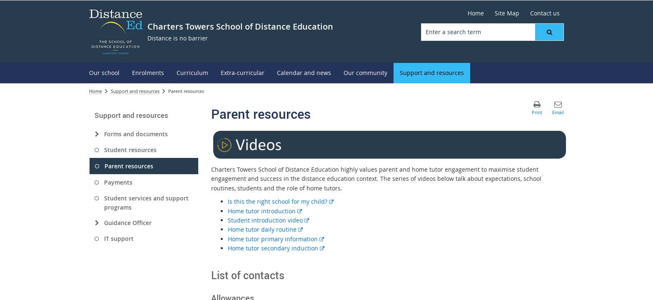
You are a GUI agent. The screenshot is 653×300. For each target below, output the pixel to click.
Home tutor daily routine (265, 229)
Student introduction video (268, 220)
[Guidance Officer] (97, 222)
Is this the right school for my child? (281, 201)
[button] (549, 32)
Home (95, 91)
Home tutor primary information (276, 239)
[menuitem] (104, 73)
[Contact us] (545, 13)
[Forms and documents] (97, 134)
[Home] (476, 13)
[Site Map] (507, 13)
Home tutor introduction (265, 211)
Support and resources (135, 91)
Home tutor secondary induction (276, 248)
